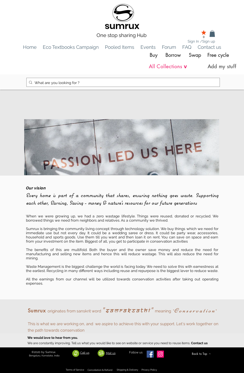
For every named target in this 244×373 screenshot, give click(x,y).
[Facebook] (150, 354)
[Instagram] (160, 354)
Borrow (173, 55)
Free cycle (219, 55)
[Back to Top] (201, 354)
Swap (195, 55)
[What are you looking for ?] (123, 83)
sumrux (122, 26)
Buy (153, 55)
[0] (204, 34)
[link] (212, 33)
